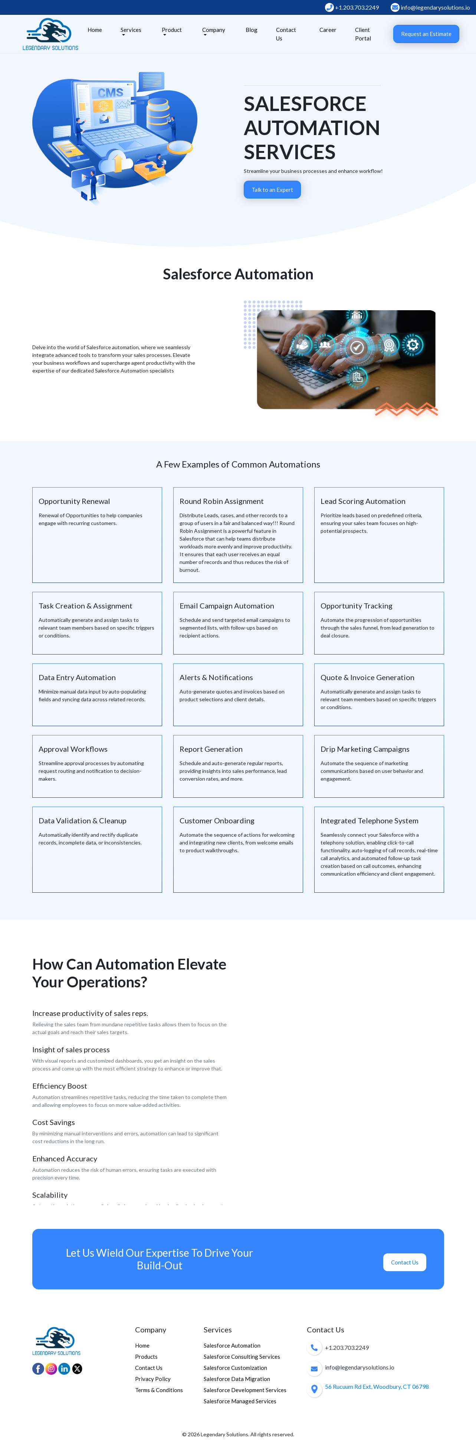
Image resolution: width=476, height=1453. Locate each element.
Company (213, 29)
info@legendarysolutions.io (430, 7)
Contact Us (286, 34)
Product (172, 29)
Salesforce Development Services (245, 1390)
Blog (251, 29)
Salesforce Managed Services (240, 1401)
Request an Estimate (426, 33)
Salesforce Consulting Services (242, 1356)
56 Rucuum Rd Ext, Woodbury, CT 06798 (377, 1386)
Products (146, 1356)
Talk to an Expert (272, 189)
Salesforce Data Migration (237, 1378)
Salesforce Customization (235, 1367)
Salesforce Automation (232, 1345)
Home (95, 29)
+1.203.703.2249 (352, 7)
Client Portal (363, 34)
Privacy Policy (153, 1378)
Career (328, 29)
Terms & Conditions (159, 1390)
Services (131, 29)
